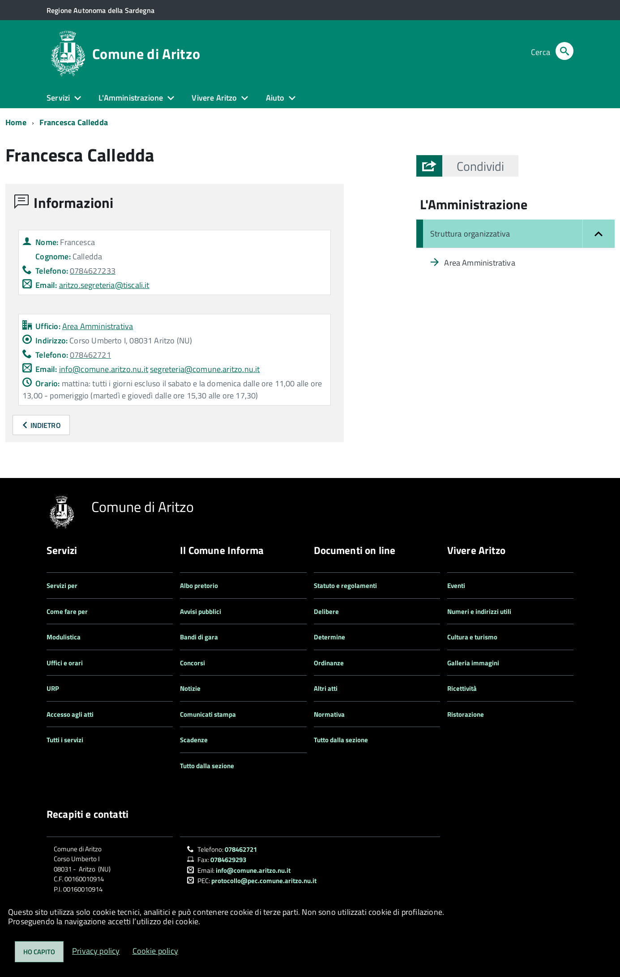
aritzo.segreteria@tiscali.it (104, 285)
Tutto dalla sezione (207, 766)
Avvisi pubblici (200, 611)
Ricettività (462, 688)
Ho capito (39, 952)
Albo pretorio (199, 585)
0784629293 (228, 859)
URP (53, 688)
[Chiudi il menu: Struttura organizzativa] (515, 234)
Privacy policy (96, 951)
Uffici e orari (65, 663)
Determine (329, 637)
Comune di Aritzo (146, 54)
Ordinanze (329, 663)
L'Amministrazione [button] (130, 98)
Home (15, 122)
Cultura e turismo (472, 637)
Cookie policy (155, 951)
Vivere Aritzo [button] (214, 98)
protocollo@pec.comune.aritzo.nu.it (263, 880)
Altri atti (326, 688)
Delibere (326, 611)
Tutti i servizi (65, 740)
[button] (480, 166)
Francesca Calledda (73, 122)
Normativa (329, 714)
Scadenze (194, 740)
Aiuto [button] (275, 98)
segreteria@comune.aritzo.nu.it (205, 369)
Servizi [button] (58, 98)
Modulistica (64, 637)
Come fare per (67, 611)
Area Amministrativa (97, 326)
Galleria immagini (473, 663)
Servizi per (62, 585)
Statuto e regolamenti (345, 585)
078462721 (241, 849)
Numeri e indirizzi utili (479, 611)
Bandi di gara (199, 637)
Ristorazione (465, 714)
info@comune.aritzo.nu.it (103, 369)
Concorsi (192, 663)
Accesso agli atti (70, 714)
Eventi (456, 585)
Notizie (190, 688)
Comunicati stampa (208, 714)
